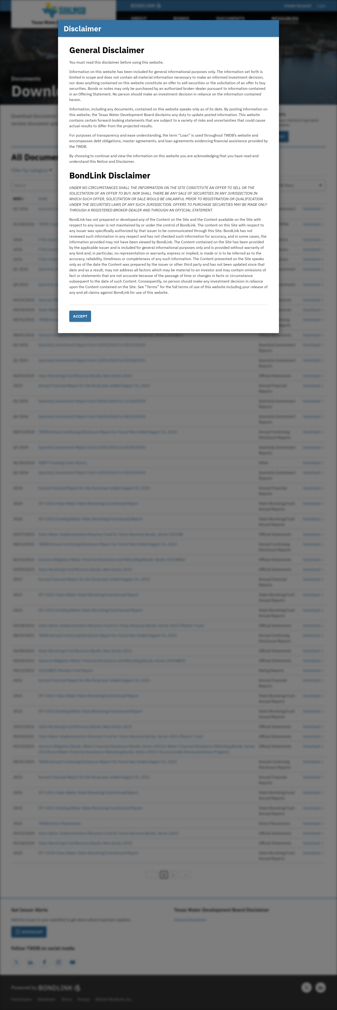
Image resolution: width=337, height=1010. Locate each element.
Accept (80, 316)
